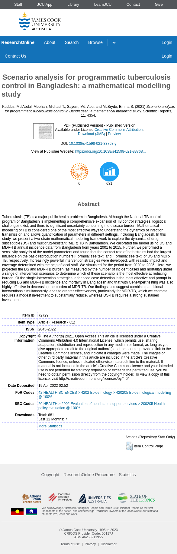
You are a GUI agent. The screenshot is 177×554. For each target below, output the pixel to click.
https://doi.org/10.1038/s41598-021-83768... (110, 151)
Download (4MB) (91, 134)
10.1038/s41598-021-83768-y (92, 143)
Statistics (127, 474)
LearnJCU (103, 4)
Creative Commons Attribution (119, 130)
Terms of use (70, 544)
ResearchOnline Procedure (89, 474)
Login (167, 42)
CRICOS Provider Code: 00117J (88, 533)
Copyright (50, 474)
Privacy (90, 544)
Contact (133, 4)
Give (159, 4)
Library (73, 4)
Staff (18, 4)
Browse (95, 42)
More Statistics (50, 426)
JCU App (45, 4)
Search (72, 42)
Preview (114, 134)
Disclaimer (109, 544)
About (50, 42)
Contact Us (15, 56)
